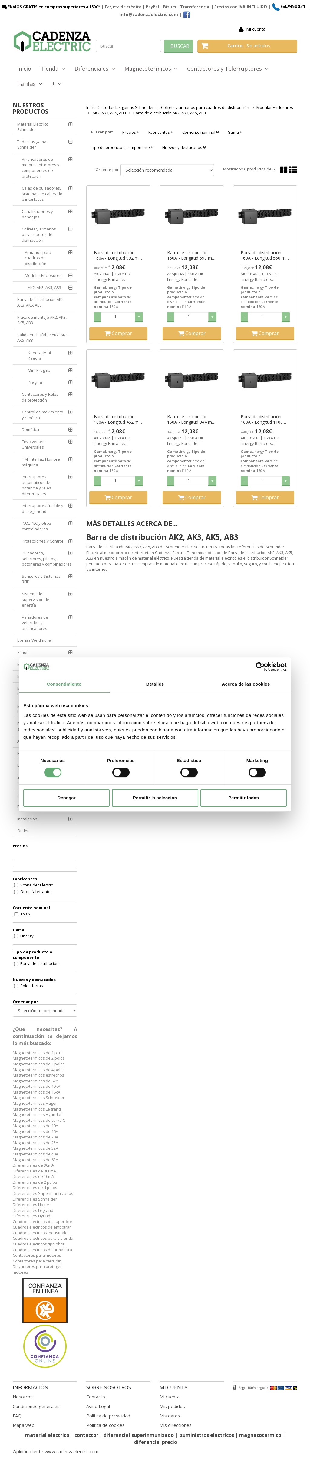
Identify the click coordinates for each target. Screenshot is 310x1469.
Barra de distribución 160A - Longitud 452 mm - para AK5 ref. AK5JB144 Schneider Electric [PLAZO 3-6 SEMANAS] (118, 419)
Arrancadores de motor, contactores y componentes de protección (40, 167)
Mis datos (170, 1416)
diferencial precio (155, 1442)
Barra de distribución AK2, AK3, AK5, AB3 (40, 302)
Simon (23, 652)
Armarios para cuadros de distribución (38, 258)
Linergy (27, 936)
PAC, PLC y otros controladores (36, 526)
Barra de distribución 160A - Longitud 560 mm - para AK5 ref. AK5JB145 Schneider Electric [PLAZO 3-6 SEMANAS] (265, 255)
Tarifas (29, 83)
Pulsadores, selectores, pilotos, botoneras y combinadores (47, 558)
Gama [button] (235, 132)
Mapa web (24, 1425)
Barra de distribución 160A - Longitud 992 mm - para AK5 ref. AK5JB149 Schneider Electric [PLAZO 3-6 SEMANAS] (118, 255)
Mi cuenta (255, 29)
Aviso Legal (98, 1406)
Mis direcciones (176, 1425)
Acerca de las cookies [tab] (246, 684)
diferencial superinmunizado (139, 1435)
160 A (25, 913)
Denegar (66, 797)
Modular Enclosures (43, 275)
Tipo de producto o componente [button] (122, 147)
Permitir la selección (155, 797)
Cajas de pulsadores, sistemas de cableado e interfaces (42, 193)
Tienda (53, 68)
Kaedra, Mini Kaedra (39, 355)
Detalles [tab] (155, 684)
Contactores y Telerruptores (228, 68)
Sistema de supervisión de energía (35, 599)
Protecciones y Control (42, 541)
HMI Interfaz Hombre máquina (41, 462)
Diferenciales (94, 68)
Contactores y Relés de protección (40, 397)
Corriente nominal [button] (200, 132)
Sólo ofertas (31, 985)
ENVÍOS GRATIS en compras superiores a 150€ (49, 6)
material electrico (47, 1435)
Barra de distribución (39, 963)
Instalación (27, 819)
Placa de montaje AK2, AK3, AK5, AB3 (42, 320)
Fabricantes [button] (160, 132)
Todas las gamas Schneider (32, 144)
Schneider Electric (36, 885)
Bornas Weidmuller (34, 640)
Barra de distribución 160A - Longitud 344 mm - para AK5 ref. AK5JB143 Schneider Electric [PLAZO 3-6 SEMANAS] (191, 419)
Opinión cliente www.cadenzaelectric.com (55, 1451)
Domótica (30, 429)
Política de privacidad (108, 1416)
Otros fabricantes (36, 891)
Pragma (35, 382)
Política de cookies (105, 1425)
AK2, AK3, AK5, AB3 (44, 287)
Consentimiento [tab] (64, 684)
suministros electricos (207, 1435)
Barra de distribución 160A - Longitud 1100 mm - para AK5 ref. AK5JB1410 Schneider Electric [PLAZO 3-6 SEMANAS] (262, 419)
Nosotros (23, 1396)
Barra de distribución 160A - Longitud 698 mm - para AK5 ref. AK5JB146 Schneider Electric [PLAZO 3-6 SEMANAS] (191, 255)
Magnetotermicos (151, 68)
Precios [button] (130, 132)
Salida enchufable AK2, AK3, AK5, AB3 (42, 337)
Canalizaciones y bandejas (37, 214)
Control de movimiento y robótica (42, 414)
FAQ (17, 1416)
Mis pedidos (172, 1406)
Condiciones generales (36, 1406)
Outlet (22, 830)
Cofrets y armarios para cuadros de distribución (39, 234)
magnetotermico (260, 1435)
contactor (86, 1435)
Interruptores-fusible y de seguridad (42, 508)
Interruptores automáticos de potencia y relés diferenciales (36, 485)
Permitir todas (243, 797)
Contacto (95, 1396)
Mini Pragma (39, 370)
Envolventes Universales (33, 444)
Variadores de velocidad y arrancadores (35, 622)
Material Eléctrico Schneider (32, 127)
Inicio (24, 68)
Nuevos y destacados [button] (184, 147)
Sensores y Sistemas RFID (41, 579)
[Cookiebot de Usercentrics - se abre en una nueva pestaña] (260, 666)
